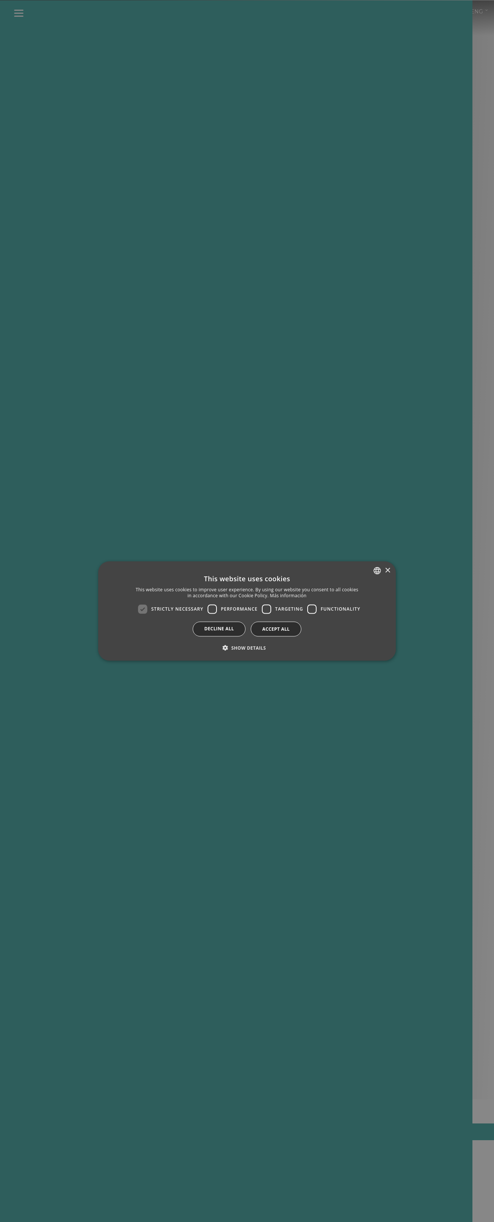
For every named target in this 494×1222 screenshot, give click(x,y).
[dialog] (247, 611)
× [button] (387, 570)
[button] (247, 647)
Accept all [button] (276, 629)
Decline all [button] (219, 628)
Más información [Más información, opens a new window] (288, 595)
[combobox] (377, 571)
